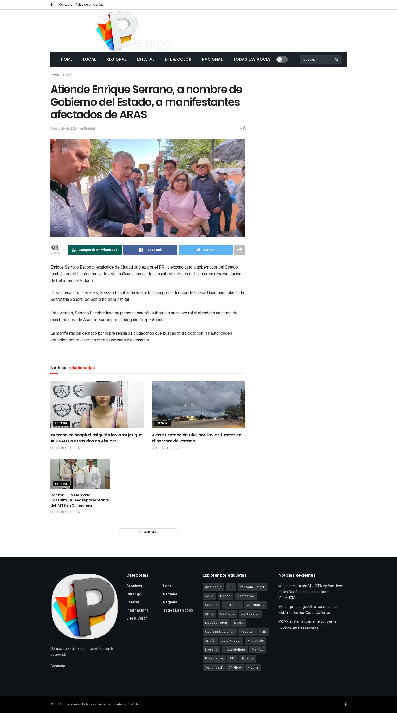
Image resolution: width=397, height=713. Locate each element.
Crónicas (134, 586)
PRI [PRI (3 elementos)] (232, 658)
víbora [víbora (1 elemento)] (253, 667)
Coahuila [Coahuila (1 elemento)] (227, 614)
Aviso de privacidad (89, 4)
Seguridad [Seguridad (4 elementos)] (213, 667)
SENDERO (134, 704)
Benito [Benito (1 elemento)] (225, 596)
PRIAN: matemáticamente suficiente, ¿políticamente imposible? (307, 624)
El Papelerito (71, 704)
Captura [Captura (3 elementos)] (211, 605)
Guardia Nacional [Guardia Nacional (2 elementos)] (219, 631)
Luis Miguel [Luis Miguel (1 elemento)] (231, 641)
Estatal (145, 59)
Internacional (137, 610)
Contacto (65, 4)
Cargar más (148, 532)
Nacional (212, 59)
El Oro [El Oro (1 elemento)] (239, 623)
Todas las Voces (252, 59)
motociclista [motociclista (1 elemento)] (235, 649)
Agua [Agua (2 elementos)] (209, 596)
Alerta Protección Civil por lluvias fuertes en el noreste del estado (197, 438)
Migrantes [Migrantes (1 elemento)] (256, 641)
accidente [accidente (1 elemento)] (213, 587)
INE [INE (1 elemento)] (263, 631)
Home (67, 59)
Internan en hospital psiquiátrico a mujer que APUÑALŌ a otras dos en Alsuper (96, 438)
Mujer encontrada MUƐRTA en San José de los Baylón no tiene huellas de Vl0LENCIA (310, 592)
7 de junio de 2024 (64, 128)
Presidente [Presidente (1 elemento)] (214, 658)
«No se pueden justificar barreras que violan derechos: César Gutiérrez (308, 609)
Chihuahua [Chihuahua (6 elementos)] (255, 605)
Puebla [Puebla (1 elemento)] (248, 658)
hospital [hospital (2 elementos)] (247, 631)
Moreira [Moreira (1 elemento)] (211, 649)
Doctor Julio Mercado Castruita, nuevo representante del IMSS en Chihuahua (79, 500)
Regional (116, 59)
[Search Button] (337, 59)
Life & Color (178, 59)
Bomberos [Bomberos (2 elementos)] (245, 596)
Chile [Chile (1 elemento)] (209, 614)
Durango (133, 594)
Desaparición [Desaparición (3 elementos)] (216, 623)
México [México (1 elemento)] (258, 649)
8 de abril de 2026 (65, 448)
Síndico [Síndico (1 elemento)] (235, 667)
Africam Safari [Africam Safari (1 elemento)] (252, 587)
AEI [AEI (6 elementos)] (231, 587)
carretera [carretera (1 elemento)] (232, 605)
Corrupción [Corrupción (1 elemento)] (251, 614)
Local (89, 59)
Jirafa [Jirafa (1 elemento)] (210, 641)
